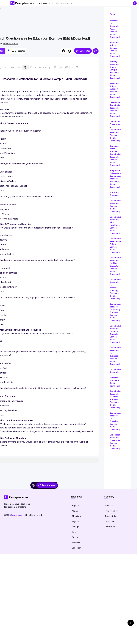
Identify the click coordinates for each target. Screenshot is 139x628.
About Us (109, 505)
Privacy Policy (111, 511)
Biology (75, 527)
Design (75, 537)
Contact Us (110, 527)
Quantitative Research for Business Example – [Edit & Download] (115, 355)
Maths (75, 511)
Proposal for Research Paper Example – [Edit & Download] (115, 29)
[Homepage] (35, 497)
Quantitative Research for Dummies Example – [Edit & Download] (115, 421)
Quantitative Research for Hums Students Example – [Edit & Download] (115, 334)
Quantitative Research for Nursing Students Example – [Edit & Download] (115, 312)
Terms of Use (111, 516)
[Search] (135, 3)
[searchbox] (92, 3)
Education (76, 548)
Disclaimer (109, 521)
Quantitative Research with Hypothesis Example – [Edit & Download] (115, 225)
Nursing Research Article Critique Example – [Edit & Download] (115, 69)
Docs (112, 14)
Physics (75, 521)
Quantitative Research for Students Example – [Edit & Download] (115, 377)
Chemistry (76, 516)
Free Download (48, 485)
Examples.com (17, 515)
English (75, 505)
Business (76, 542)
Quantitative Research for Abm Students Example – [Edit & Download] (115, 266)
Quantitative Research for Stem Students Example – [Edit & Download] (115, 399)
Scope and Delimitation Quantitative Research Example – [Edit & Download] (115, 178)
